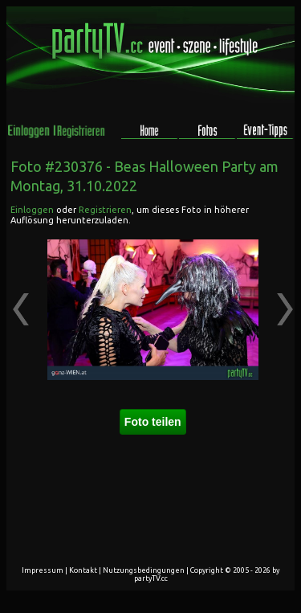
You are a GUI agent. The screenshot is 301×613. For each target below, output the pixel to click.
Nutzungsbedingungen (144, 570)
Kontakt (83, 570)
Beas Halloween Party (185, 166)
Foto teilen (152, 421)
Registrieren (105, 210)
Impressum (42, 570)
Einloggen (32, 210)
